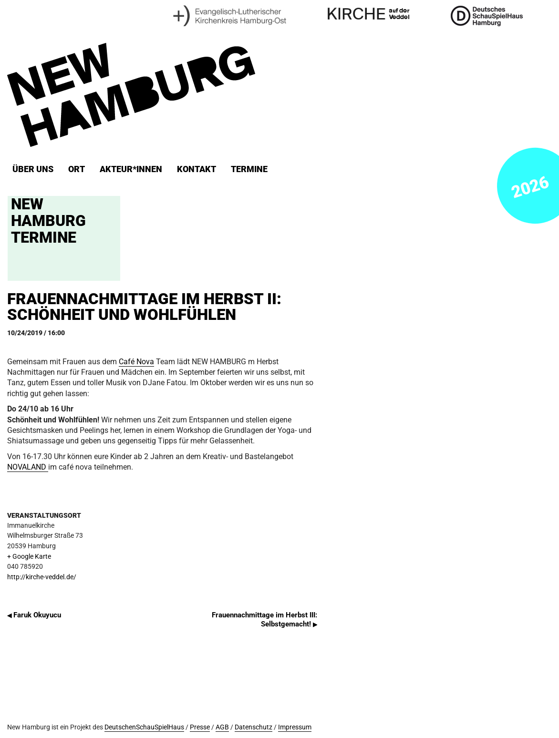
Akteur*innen (131, 169)
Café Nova (136, 361)
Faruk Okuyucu (34, 615)
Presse (200, 727)
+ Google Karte (29, 557)
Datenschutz (253, 727)
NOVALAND (27, 467)
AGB (222, 727)
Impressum (294, 727)
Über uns (32, 169)
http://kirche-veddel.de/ (41, 577)
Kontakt (196, 169)
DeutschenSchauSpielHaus (144, 727)
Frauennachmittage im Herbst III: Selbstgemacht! (264, 619)
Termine (249, 169)
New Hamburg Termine (48, 220)
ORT (76, 169)
